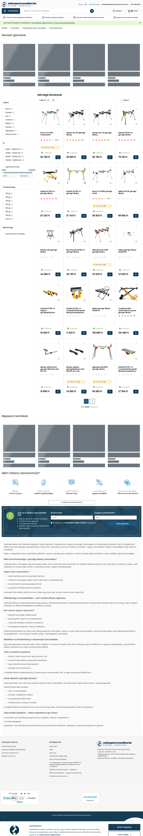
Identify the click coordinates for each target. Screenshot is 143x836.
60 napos (79, 17)
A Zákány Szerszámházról (71, 502)
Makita (10, 123)
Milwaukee (11, 131)
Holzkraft (10, 120)
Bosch (9, 109)
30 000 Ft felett (11, 17)
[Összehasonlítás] (59, 124)
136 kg (9, 201)
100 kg (9, 193)
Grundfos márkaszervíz (10, 753)
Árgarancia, (121, 17)
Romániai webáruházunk (58, 776)
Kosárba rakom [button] (58, 157)
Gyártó (6, 103)
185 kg (9, 212)
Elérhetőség (8, 228)
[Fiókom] (117, 11)
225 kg (9, 215)
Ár (4, 143)
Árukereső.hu (90, 800)
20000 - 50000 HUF (14, 153)
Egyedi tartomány (13, 167)
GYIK (85, 4)
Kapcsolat (53, 746)
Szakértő (48, 17)
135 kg (9, 197)
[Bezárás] (140, 23)
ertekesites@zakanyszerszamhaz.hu (114, 4)
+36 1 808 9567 (135, 4)
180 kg (9, 208)
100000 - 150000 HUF (15, 160)
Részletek (33, 832)
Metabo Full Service (9, 756)
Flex (8, 116)
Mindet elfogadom (124, 818)
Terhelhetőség (9, 187)
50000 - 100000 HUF (15, 156)
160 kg (9, 204)
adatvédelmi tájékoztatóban (75, 523)
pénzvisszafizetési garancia (93, 17)
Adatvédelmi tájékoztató (58, 756)
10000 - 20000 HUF (14, 149)
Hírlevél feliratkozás (9, 746)
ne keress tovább (131, 17)
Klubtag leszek (122, 524)
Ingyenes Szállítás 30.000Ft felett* (14, 750)
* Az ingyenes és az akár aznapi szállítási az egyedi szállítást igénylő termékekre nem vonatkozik (65, 764)
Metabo (10, 127)
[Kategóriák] (11, 11)
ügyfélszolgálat (58, 17)
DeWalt (10, 112)
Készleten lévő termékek (15, 234)
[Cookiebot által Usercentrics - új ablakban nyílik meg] (14, 831)
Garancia (52, 753)
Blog (80, 4)
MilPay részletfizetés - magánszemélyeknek (65, 773)
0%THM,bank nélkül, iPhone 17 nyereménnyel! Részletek (53, 23)
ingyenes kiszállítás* (25, 17)
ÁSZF (51, 750)
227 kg (10, 219)
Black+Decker (12, 134)
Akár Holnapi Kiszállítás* (58, 759)
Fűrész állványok (13, 722)
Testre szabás (124, 825)
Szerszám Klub (94, 4)
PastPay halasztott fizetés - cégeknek (63, 770)
